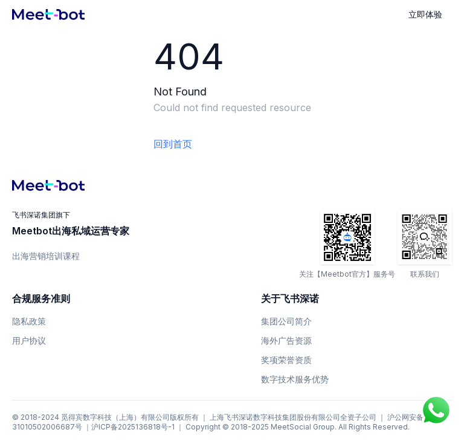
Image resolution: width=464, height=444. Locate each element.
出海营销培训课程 (46, 256)
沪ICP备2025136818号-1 (133, 426)
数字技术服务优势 (295, 379)
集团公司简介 (286, 321)
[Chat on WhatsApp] (436, 410)
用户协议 (29, 340)
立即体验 (425, 14)
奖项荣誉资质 (286, 360)
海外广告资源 (286, 340)
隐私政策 (29, 321)
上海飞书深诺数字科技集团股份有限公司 (275, 417)
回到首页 (172, 144)
